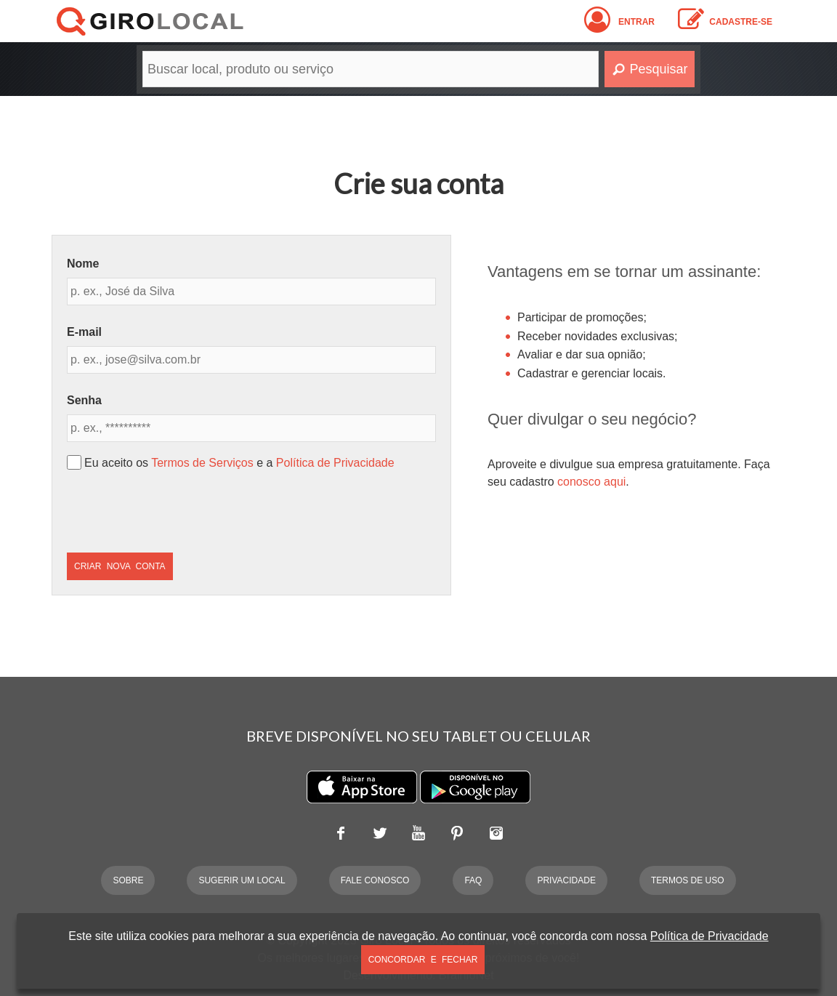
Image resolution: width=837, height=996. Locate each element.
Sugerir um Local (241, 880)
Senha (84, 400)
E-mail (84, 332)
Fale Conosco (375, 880)
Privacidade (566, 880)
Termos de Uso (687, 880)
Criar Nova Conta (120, 566)
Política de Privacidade (335, 463)
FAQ (473, 880)
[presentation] (177, 511)
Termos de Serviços (202, 463)
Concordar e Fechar (423, 960)
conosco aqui (591, 481)
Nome (83, 263)
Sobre (128, 880)
